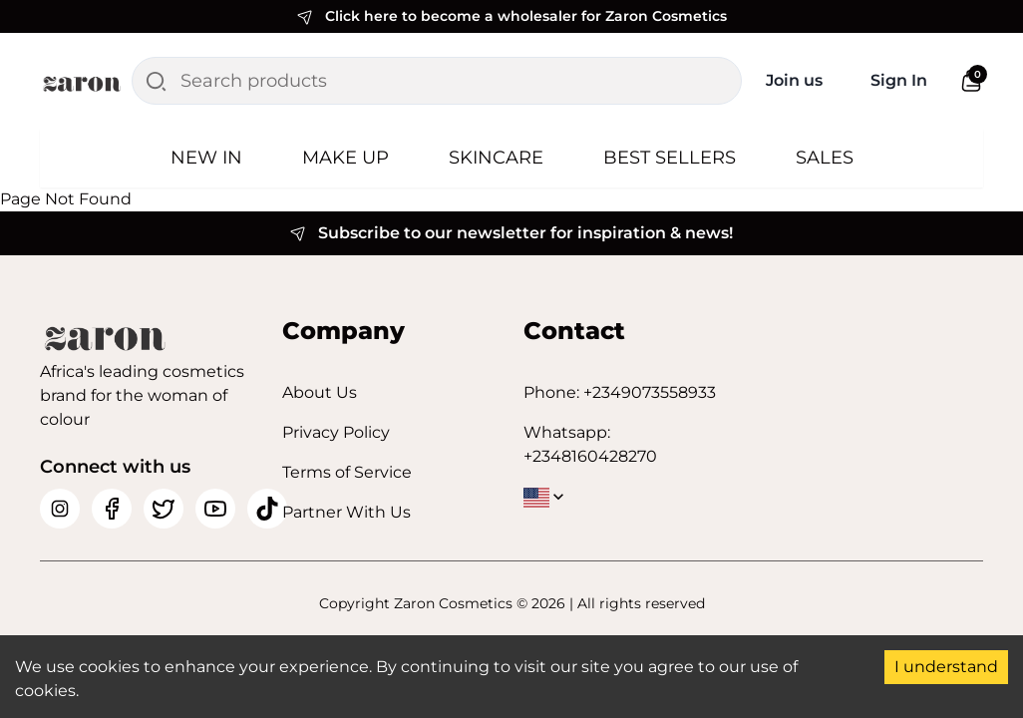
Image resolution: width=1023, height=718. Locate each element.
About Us (319, 392)
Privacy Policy (336, 432)
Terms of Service (347, 472)
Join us (794, 80)
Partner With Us (346, 512)
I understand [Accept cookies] (946, 666)
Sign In (898, 80)
